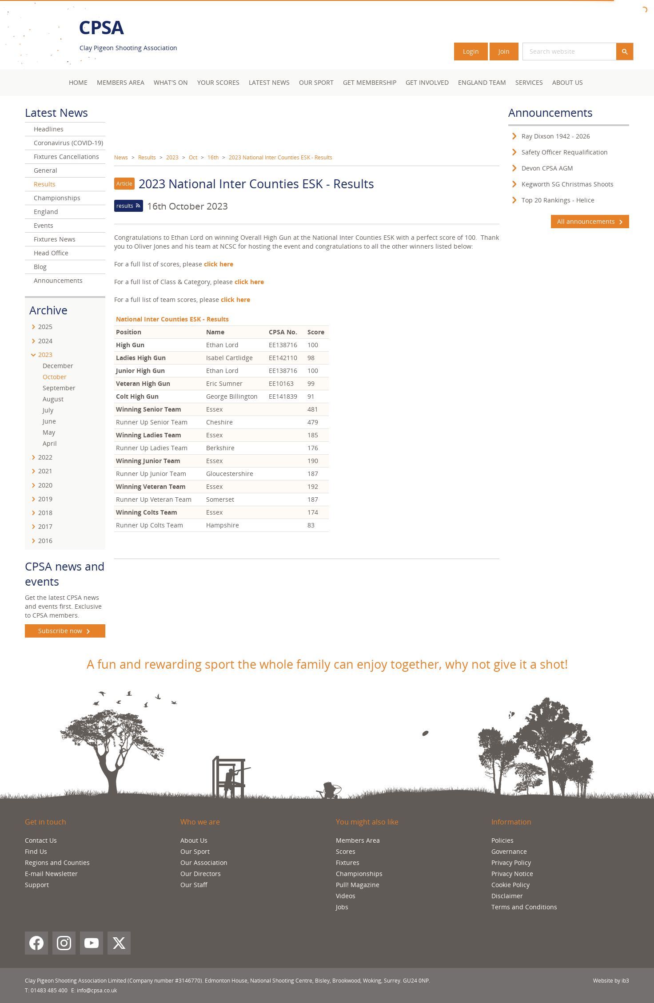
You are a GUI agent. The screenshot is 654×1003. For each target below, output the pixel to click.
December (58, 365)
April (50, 443)
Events (43, 225)
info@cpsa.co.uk (97, 990)
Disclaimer (507, 896)
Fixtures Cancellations (66, 156)
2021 (45, 471)
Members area (120, 82)
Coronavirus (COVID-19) (68, 143)
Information (511, 822)
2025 (45, 326)
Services (529, 82)
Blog (40, 266)
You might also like (367, 822)
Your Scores (218, 82)
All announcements (590, 221)
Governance (509, 851)
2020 (45, 485)
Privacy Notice (512, 873)
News (121, 157)
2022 (45, 457)
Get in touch (45, 822)
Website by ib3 (611, 980)
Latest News (269, 82)
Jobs (342, 907)
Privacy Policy (511, 862)
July (48, 410)
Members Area (358, 840)
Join (504, 51)
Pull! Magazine (357, 884)
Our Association (203, 862)
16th (213, 157)
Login (471, 51)
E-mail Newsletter (51, 873)
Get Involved (427, 82)
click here (235, 299)
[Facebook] (36, 943)
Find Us (36, 851)
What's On (171, 82)
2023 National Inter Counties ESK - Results (280, 157)
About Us (567, 82)
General (45, 170)
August (53, 399)
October (55, 377)
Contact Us (41, 840)
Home (78, 82)
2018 (45, 512)
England (46, 211)
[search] (569, 51)
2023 (172, 157)
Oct (193, 157)
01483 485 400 (49, 990)
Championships (57, 198)
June (49, 421)
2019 (45, 499)
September (59, 388)
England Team (482, 82)
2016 (45, 540)
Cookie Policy (510, 884)
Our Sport (316, 82)
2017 (45, 526)
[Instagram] (64, 943)
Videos (345, 896)
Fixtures (347, 862)
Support (37, 884)
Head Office (51, 253)
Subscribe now (65, 630)
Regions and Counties (57, 862)
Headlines (49, 129)
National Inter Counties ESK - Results (172, 319)
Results (147, 157)
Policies (502, 840)
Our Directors (200, 873)
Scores (345, 851)
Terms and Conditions (524, 907)
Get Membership (369, 82)
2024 (45, 341)
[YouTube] (91, 943)
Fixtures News (55, 239)
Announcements (58, 280)
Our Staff (193, 884)
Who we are (200, 822)
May (49, 432)
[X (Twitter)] (119, 943)
